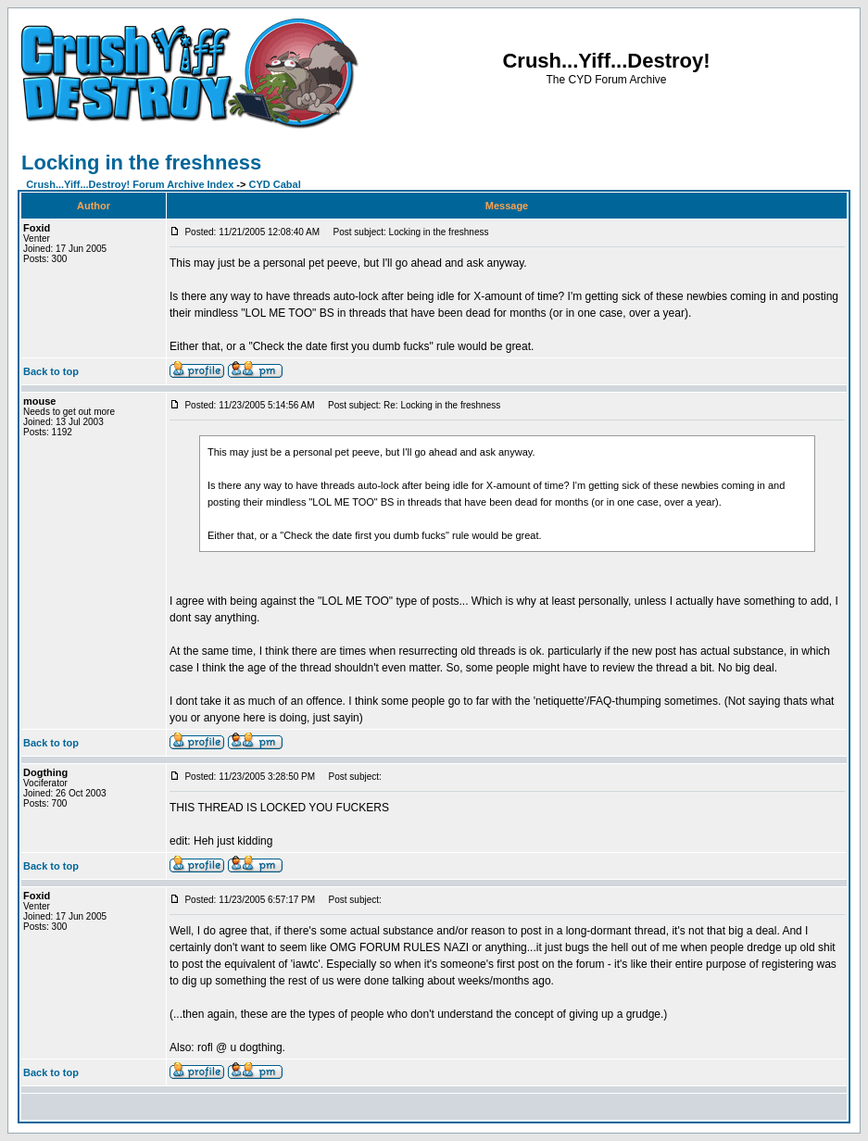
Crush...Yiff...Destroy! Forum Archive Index (129, 184)
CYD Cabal (275, 184)
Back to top (51, 371)
